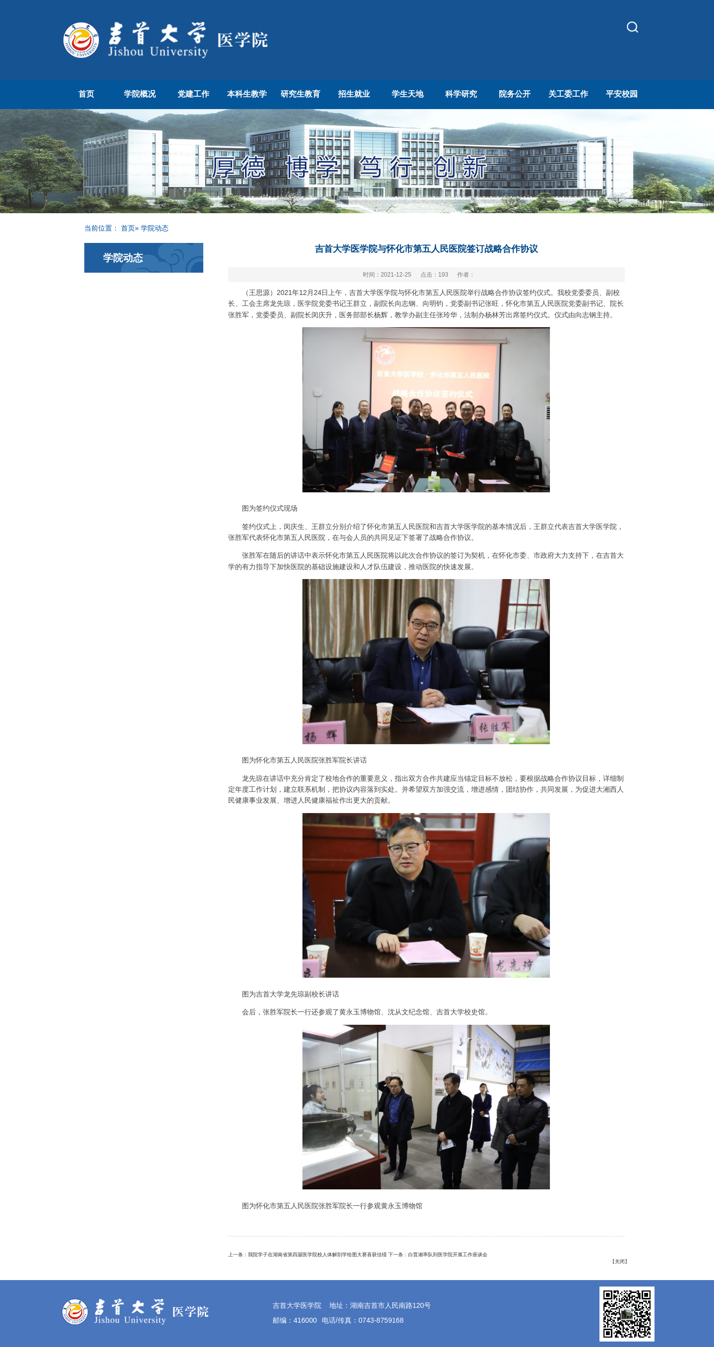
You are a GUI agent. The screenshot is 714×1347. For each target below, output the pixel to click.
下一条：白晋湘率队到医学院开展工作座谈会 (437, 1254)
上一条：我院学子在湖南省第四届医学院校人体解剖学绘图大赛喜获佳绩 (307, 1254)
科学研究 (461, 94)
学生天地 (407, 94)
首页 (86, 94)
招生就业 (354, 94)
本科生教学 (247, 94)
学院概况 (140, 94)
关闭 (620, 1261)
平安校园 (622, 94)
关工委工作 (568, 94)
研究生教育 (300, 94)
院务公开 (515, 94)
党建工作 (193, 94)
